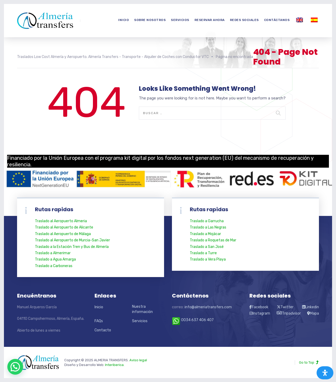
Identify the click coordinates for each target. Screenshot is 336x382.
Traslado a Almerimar (53, 253)
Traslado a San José (207, 247)
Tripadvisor (288, 313)
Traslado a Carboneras (53, 266)
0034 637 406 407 (193, 320)
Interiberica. (114, 365)
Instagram (259, 313)
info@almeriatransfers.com (208, 307)
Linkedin (310, 307)
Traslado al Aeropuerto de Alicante (64, 227)
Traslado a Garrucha (207, 221)
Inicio (123, 20)
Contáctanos (277, 20)
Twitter (285, 307)
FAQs (98, 321)
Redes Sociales (244, 20)
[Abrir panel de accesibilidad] (325, 372)
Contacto (102, 330)
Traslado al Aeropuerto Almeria (61, 221)
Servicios (180, 20)
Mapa (313, 313)
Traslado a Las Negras (208, 227)
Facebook (258, 307)
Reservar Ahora (210, 20)
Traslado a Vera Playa (208, 259)
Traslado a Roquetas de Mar (213, 240)
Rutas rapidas (209, 209)
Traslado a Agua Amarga (55, 259)
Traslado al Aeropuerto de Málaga (63, 234)
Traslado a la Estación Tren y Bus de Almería (72, 247)
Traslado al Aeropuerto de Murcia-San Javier (72, 240)
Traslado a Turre (203, 253)
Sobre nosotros (150, 20)
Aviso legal (138, 360)
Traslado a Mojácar (205, 234)
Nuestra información (142, 309)
